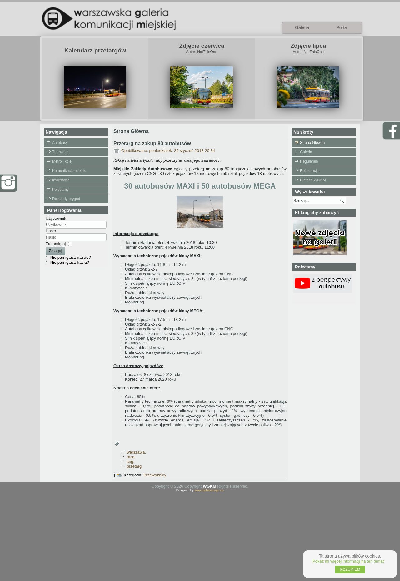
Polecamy (60, 189)
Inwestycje (61, 180)
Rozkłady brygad (66, 199)
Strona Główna (312, 142)
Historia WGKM (313, 180)
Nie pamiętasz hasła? (69, 262)
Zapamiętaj (56, 243)
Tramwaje (60, 152)
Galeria (306, 152)
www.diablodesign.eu (209, 490)
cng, (131, 461)
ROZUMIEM (350, 569)
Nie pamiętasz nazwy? (70, 257)
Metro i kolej (62, 161)
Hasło (51, 231)
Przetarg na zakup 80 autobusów (152, 143)
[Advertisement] (200, 535)
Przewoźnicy (154, 475)
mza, (131, 457)
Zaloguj (55, 251)
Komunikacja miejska (70, 171)
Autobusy (60, 142)
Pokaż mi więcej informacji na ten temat (348, 561)
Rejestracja (309, 171)
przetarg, (135, 466)
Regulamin (309, 161)
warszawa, (136, 452)
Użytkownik (56, 218)
